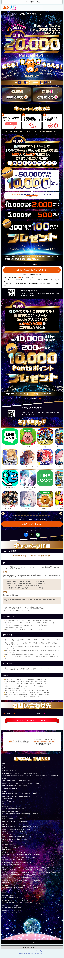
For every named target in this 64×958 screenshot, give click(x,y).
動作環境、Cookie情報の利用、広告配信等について (31, 953)
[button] (3, 521)
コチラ (31, 201)
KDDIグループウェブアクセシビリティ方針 (32, 951)
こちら (13, 713)
